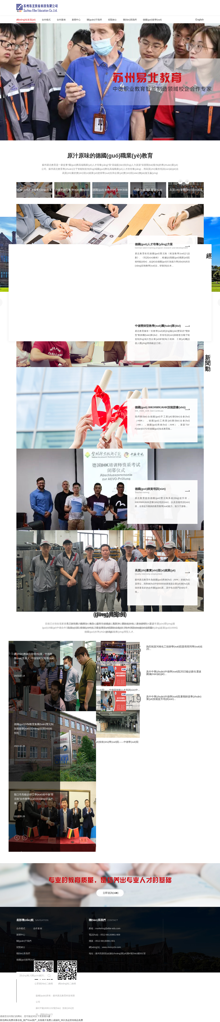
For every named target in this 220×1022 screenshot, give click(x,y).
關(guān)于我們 (94, 19)
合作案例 (61, 19)
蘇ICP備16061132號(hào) (48, 1008)
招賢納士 (112, 19)
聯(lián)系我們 (130, 19)
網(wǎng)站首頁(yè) (26, 19)
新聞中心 (76, 19)
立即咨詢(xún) (110, 893)
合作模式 (46, 19)
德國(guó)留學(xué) (152, 19)
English (199, 19)
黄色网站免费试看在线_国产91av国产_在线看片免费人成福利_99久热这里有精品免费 (41, 1020)
